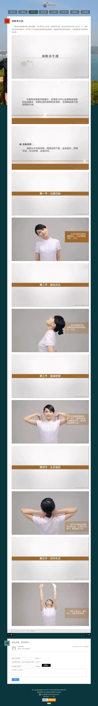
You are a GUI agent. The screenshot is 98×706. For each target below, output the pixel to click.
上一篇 (10, 634)
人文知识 (54, 12)
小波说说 (23, 12)
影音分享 (64, 12)
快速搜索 (85, 12)
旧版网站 (74, 12)
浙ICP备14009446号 (60, 690)
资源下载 (43, 12)
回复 (74, 646)
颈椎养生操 (17, 21)
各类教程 (33, 12)
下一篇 (88, 634)
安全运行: (46, 696)
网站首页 (12, 12)
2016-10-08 (14, 631)
